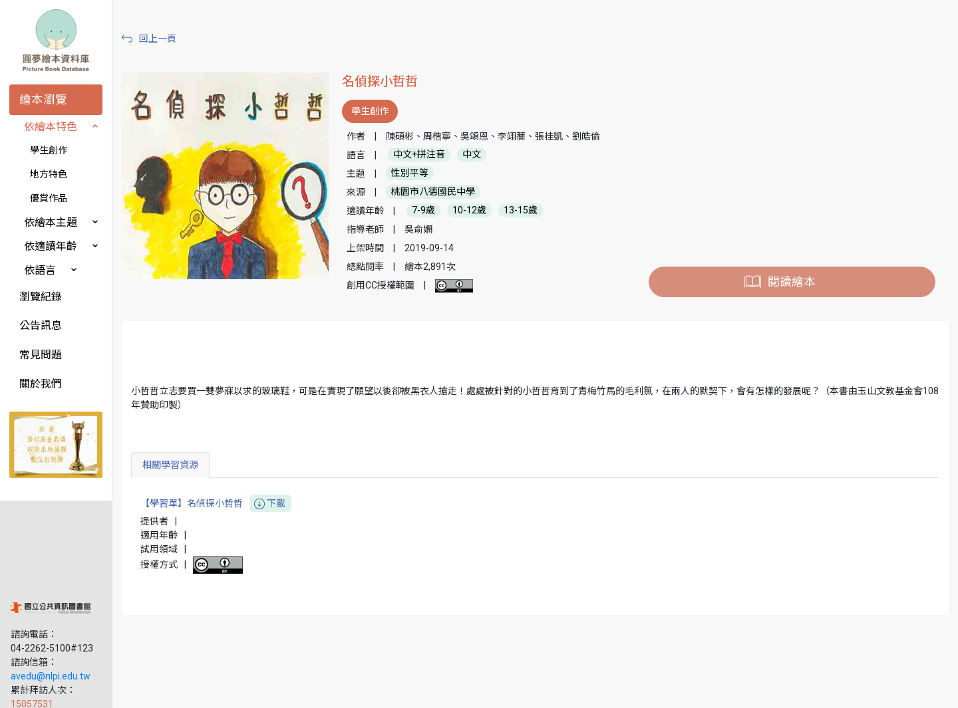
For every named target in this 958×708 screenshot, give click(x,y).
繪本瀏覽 (43, 99)
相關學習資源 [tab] (191, 464)
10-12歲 (485, 210)
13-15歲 (536, 210)
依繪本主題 (50, 222)
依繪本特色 (50, 126)
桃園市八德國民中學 (448, 192)
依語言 (40, 270)
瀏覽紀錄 (40, 297)
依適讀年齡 (50, 246)
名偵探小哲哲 (395, 81)
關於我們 (40, 384)
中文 (487, 155)
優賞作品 (48, 198)
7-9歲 (438, 210)
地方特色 (48, 174)
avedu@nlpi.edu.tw (50, 604)
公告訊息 (40, 325)
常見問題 (40, 354)
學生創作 (48, 150)
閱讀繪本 (796, 282)
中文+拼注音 (434, 155)
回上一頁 (178, 38)
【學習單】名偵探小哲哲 (236, 504)
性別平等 (425, 173)
